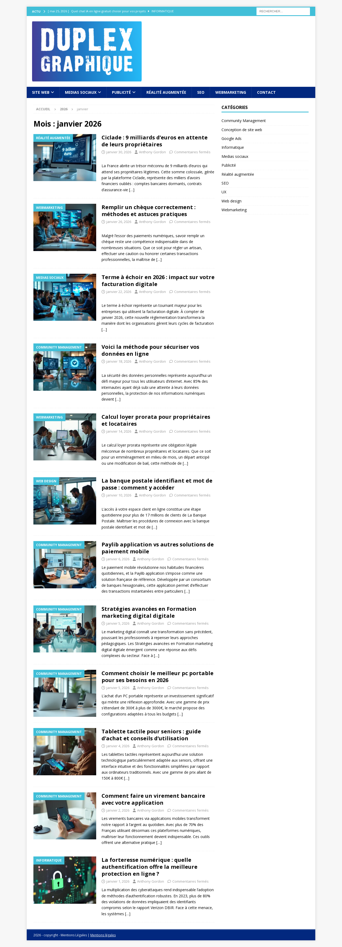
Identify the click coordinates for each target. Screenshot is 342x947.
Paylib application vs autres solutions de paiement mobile (158, 548)
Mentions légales (103, 935)
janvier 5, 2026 (117, 623)
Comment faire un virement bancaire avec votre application (153, 799)
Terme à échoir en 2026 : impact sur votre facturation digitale (158, 280)
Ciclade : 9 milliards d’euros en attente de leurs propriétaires (155, 141)
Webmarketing (230, 92)
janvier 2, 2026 (117, 810)
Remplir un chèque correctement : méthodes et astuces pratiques (149, 211)
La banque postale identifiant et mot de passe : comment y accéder (157, 484)
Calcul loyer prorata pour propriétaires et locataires (156, 420)
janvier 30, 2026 (118, 152)
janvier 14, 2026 (118, 431)
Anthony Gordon (152, 152)
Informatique (232, 147)
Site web (40, 92)
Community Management (243, 120)
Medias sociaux (80, 92)
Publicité (121, 92)
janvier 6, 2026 (117, 559)
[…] (131, 189)
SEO (200, 92)
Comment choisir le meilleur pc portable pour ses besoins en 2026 (157, 677)
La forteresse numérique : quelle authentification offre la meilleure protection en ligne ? (149, 866)
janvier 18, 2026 (118, 361)
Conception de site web (241, 129)
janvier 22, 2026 (118, 291)
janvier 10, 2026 (118, 495)
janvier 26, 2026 (118, 221)
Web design (231, 201)
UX (223, 191)
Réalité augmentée (166, 92)
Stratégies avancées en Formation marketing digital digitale (149, 612)
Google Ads (231, 138)
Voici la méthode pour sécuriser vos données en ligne (150, 350)
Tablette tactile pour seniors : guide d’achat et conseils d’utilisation (151, 735)
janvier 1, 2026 (117, 881)
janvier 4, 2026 (117, 745)
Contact (266, 92)
